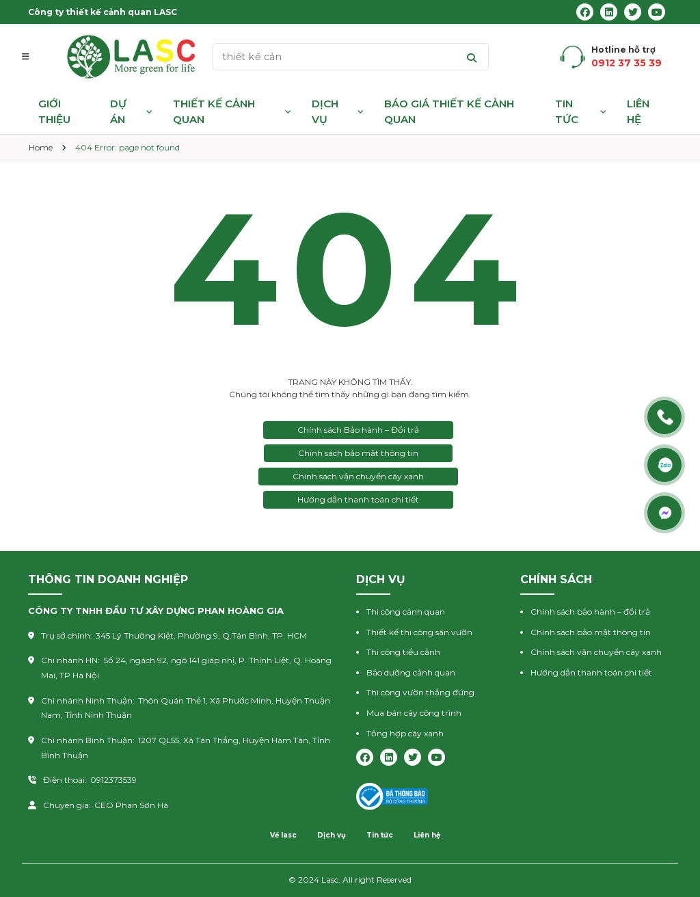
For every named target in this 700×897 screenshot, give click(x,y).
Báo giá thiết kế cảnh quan (449, 111)
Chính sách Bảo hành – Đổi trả (358, 430)
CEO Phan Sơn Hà (131, 805)
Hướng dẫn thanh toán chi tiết (358, 499)
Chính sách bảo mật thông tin (358, 453)
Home (41, 147)
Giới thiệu (54, 111)
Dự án (118, 111)
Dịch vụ (325, 111)
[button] (32, 57)
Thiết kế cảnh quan (214, 111)
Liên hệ (638, 111)
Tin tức (566, 111)
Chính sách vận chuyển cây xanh (358, 476)
